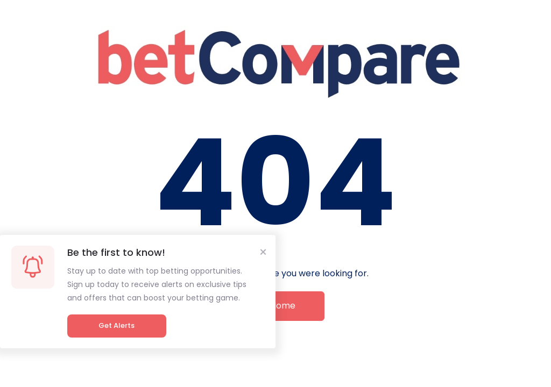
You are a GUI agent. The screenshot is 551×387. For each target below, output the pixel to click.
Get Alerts (116, 325)
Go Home (275, 305)
